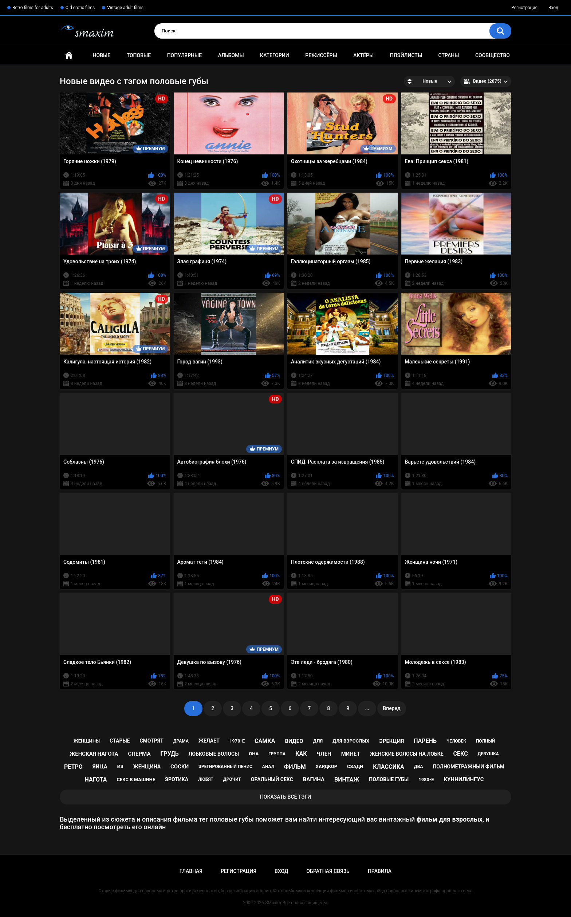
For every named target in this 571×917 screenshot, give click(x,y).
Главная (69, 55)
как (301, 753)
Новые (101, 55)
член (324, 754)
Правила (379, 871)
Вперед (391, 708)
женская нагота (94, 754)
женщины (87, 741)
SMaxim (273, 902)
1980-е (426, 779)
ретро (73, 766)
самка (265, 740)
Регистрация (524, 7)
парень (425, 740)
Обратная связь (327, 871)
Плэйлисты (406, 55)
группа (277, 753)
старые (120, 741)
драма (181, 741)
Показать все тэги (285, 797)
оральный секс (272, 779)
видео (294, 741)
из (120, 766)
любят (205, 779)
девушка (488, 753)
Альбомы (231, 55)
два (418, 766)
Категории (274, 55)
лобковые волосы (214, 754)
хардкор (326, 766)
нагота (96, 779)
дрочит (232, 779)
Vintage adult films (125, 7)
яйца (99, 766)
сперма (139, 754)
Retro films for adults (32, 7)
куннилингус (464, 779)
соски (179, 766)
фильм (295, 766)
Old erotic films (80, 7)
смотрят (151, 741)
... (367, 708)
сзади (355, 766)
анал (268, 766)
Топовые (139, 55)
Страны (448, 55)
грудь (169, 753)
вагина (313, 779)
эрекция (391, 741)
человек (456, 741)
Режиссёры (321, 55)
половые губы (389, 779)
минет (350, 754)
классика (388, 766)
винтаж (346, 779)
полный (485, 741)
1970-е (237, 741)
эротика (176, 779)
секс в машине (136, 779)
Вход (553, 7)
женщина (147, 767)
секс (460, 753)
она (254, 753)
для (318, 741)
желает (209, 741)
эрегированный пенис (225, 766)
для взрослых (350, 741)
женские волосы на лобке (407, 754)
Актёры (363, 55)
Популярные (184, 55)
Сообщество (492, 55)
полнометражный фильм (468, 767)
